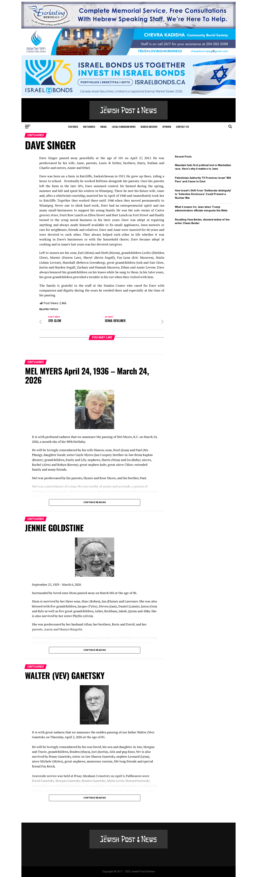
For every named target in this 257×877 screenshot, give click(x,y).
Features (73, 126)
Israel (103, 126)
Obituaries (89, 126)
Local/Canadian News (123, 126)
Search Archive (148, 126)
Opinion (166, 126)
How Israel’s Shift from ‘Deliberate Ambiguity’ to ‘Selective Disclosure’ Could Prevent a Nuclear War (203, 194)
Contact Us (182, 126)
